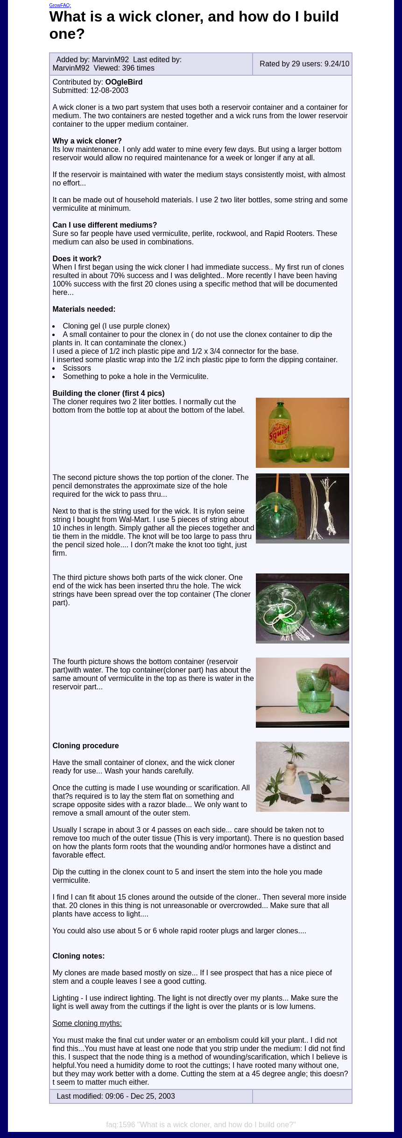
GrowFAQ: (60, 5)
